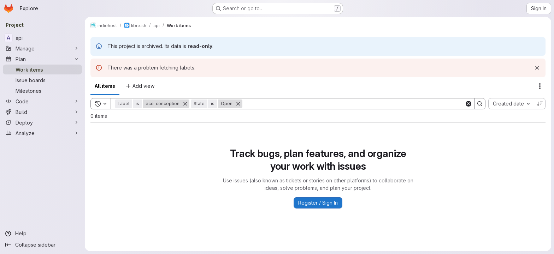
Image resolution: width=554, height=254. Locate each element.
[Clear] (468, 103)
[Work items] (42, 69)
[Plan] (42, 59)
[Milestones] (42, 91)
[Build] (42, 112)
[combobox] (511, 103)
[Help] (42, 233)
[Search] (353, 103)
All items (105, 86)
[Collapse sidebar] (42, 245)
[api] (42, 38)
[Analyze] (42, 133)
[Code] (42, 101)
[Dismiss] (537, 68)
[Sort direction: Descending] (540, 103)
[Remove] (185, 103)
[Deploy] (42, 122)
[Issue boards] (42, 80)
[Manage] (42, 48)
